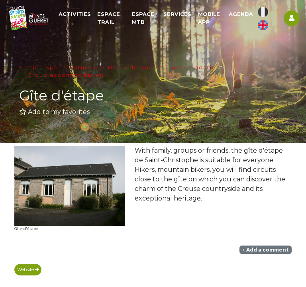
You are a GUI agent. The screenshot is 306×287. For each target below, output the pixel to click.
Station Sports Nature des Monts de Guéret (91, 68)
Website (28, 269)
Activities (76, 15)
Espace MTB (144, 18)
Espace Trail (110, 18)
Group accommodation (65, 75)
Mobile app (209, 18)
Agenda (241, 15)
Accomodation (196, 68)
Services (178, 15)
